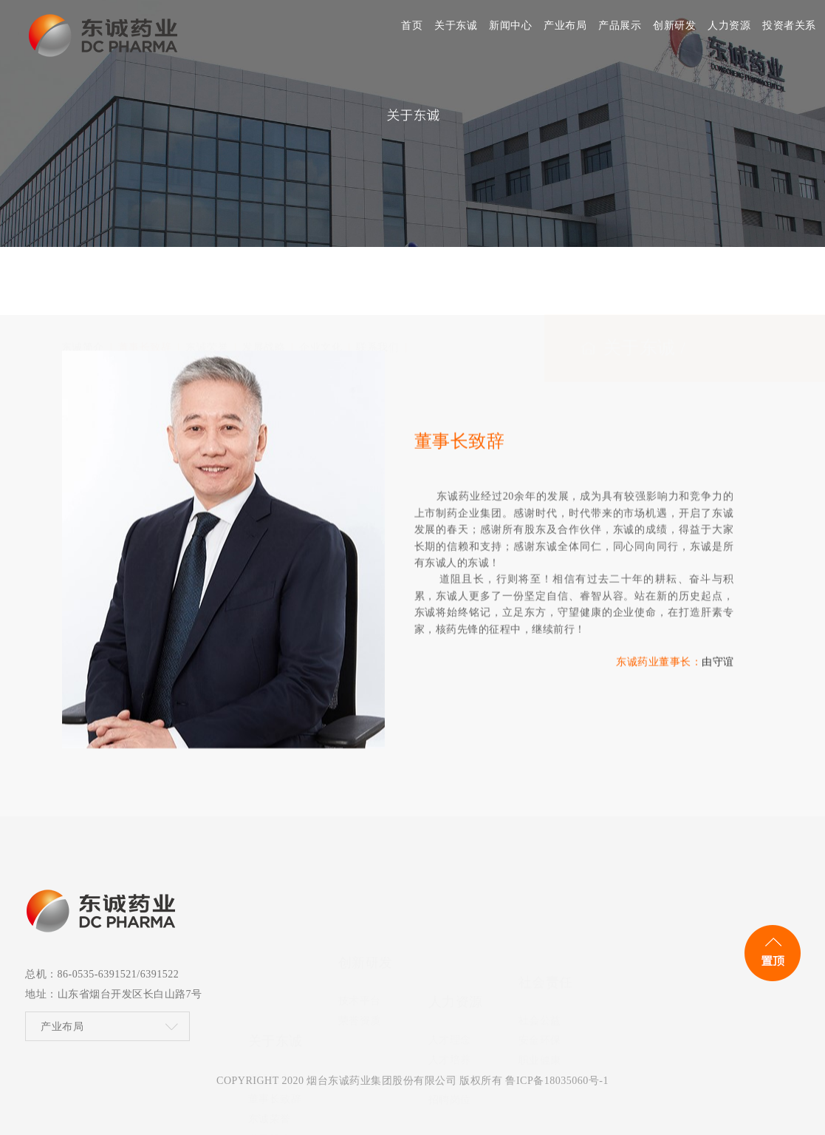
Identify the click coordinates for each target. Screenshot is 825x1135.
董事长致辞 (145, 282)
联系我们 (377, 282)
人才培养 (449, 945)
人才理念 (449, 925)
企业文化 (320, 282)
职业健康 (539, 964)
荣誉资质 (359, 944)
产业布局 (62, 1031)
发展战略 (263, 282)
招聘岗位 (449, 985)
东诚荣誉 (206, 282)
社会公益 (539, 924)
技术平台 (359, 924)
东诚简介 (82, 282)
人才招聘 (449, 965)
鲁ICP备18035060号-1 (556, 1080)
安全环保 (539, 944)
